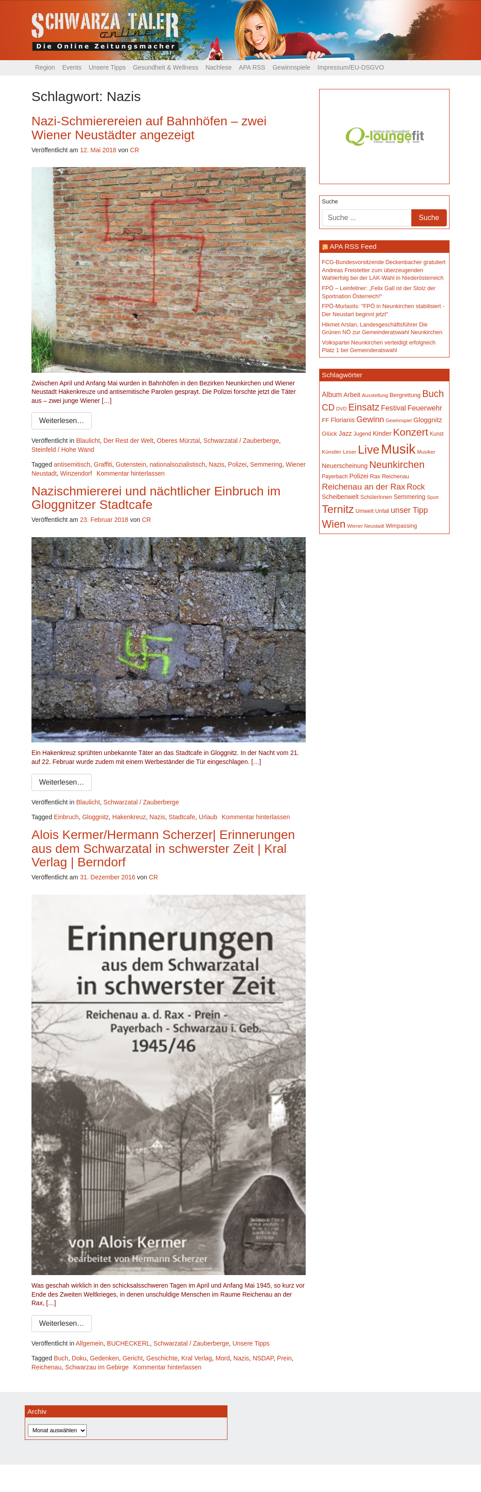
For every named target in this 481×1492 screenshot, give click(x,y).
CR (134, 150)
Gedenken (104, 1358)
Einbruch (66, 817)
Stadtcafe (182, 817)
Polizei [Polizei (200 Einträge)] (358, 476)
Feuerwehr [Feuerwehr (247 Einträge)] (425, 408)
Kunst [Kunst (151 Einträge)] (437, 434)
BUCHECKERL (128, 1343)
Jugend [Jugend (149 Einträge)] (362, 434)
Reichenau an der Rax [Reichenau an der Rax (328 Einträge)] (363, 486)
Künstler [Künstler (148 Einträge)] (331, 452)
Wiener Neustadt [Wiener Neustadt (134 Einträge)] (365, 526)
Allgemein (89, 1343)
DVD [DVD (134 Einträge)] (341, 408)
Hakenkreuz (129, 817)
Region (45, 67)
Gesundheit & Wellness (165, 67)
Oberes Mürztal (178, 440)
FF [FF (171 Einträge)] (325, 420)
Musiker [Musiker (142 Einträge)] (426, 452)
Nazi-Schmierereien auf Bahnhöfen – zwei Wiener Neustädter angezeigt (149, 128)
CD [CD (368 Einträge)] (328, 407)
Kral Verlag (196, 1358)
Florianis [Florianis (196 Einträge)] (343, 420)
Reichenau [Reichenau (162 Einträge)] (395, 476)
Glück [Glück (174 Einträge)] (329, 433)
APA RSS (252, 67)
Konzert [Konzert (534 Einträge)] (410, 432)
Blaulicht (88, 440)
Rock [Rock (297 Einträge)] (416, 486)
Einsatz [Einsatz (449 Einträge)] (363, 407)
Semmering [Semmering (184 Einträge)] (409, 497)
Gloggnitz (95, 817)
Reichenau (46, 1367)
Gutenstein (131, 464)
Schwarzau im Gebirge (97, 1367)
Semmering (266, 464)
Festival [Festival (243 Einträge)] (393, 408)
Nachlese (218, 67)
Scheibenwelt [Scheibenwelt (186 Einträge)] (340, 497)
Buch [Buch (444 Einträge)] (433, 393)
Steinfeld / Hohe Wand (62, 449)
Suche (330, 202)
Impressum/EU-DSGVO (350, 67)
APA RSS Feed (353, 246)
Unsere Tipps (107, 67)
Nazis (216, 464)
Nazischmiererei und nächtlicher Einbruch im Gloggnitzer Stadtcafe (156, 498)
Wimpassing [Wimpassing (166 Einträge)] (401, 525)
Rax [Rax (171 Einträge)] (375, 476)
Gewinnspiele (291, 67)
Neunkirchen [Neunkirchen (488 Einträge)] (396, 464)
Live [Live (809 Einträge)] (368, 449)
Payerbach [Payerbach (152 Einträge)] (334, 476)
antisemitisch (72, 464)
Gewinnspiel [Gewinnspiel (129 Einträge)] (399, 420)
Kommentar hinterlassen (131, 473)
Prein (284, 1358)
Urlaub (208, 817)
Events (71, 67)
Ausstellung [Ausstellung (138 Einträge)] (375, 395)
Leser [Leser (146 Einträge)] (349, 452)
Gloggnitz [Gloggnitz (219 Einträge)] (428, 420)
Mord (222, 1358)
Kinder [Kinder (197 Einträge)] (382, 433)
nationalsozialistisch (177, 464)
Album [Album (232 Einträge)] (332, 394)
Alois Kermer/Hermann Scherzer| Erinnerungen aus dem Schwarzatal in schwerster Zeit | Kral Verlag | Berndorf (163, 849)
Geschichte (162, 1358)
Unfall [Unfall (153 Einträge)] (382, 511)
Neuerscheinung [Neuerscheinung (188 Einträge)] (345, 465)
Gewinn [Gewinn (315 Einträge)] (370, 419)
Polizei (237, 464)
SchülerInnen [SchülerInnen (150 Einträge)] (376, 497)
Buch (61, 1358)
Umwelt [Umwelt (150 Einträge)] (365, 511)
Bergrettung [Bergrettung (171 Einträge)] (405, 395)
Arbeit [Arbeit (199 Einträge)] (352, 394)
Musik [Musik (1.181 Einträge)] (398, 448)
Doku (79, 1358)
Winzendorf (76, 473)
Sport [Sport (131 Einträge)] (433, 497)
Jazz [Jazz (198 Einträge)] (345, 433)
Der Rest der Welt (128, 440)
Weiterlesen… (61, 420)
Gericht (132, 1358)
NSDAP (263, 1358)
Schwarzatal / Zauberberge (241, 440)
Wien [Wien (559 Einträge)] (334, 524)
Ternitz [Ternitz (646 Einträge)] (338, 509)
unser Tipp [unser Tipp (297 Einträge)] (409, 510)
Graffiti (103, 464)
